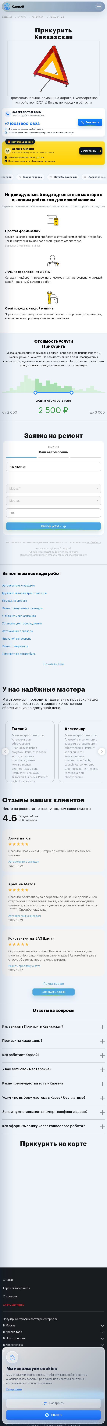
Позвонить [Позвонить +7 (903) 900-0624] (92, 122)
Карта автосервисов (16, 1288)
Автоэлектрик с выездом (18, 585)
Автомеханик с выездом (17, 631)
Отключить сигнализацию (19, 616)
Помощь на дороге (14, 601)
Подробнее (14, 1389)
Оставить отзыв (54, 991)
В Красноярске (13, 1345)
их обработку (94, 542)
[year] (53, 513)
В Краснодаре (12, 1332)
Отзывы (8, 1280)
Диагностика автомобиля (18, 654)
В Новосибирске (14, 1338)
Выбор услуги (53, 526)
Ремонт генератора (15, 646)
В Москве (9, 1325)
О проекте (10, 1296)
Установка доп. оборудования (22, 623)
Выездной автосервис (16, 639)
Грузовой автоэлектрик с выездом (24, 593)
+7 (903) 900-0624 (22, 124)
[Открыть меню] (98, 6)
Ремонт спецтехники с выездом (22, 608)
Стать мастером (13, 1305)
